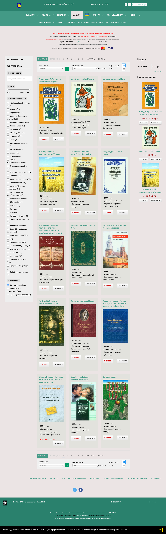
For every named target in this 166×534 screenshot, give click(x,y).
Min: (9, 92)
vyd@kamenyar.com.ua (82, 41)
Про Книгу (59, 139)
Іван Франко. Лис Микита (82, 79)
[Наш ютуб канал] (141, 4)
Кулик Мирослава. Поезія (82, 301)
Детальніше (155, 123)
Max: (24, 92)
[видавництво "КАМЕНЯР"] (19, 5)
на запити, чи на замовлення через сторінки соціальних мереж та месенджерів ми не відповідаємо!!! (83, 44)
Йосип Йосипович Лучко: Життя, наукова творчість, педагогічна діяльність (115, 303)
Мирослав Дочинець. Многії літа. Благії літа (81, 152)
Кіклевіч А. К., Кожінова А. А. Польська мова (115, 226)
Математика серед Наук (114, 79)
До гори (151, 502)
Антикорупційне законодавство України (50, 152)
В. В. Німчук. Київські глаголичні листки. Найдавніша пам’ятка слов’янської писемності (50, 229)
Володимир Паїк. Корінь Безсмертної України (50, 80)
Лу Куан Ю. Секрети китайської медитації (48, 302)
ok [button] (160, 530)
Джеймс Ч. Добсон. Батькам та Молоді (80, 378)
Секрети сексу (109, 377)
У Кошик (143, 123)
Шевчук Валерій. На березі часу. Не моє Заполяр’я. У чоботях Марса (51, 379)
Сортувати (43, 65)
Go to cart (158, 71)
